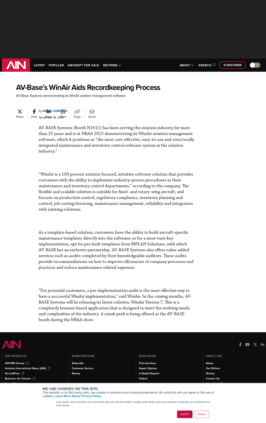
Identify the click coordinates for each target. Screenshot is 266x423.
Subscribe (233, 65)
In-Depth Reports (149, 373)
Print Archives (147, 363)
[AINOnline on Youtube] (247, 345)
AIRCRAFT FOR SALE (83, 65)
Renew (76, 373)
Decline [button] (201, 414)
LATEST (39, 65)
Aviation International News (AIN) (27, 368)
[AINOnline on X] (255, 345)
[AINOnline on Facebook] (240, 345)
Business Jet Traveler (20, 378)
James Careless (54, 111)
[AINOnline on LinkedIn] (262, 345)
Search (206, 65)
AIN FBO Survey (17, 363)
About (209, 363)
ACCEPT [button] (184, 414)
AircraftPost (14, 373)
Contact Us (212, 378)
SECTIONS (112, 65)
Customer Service (82, 368)
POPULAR (56, 65)
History (210, 373)
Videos (143, 378)
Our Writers (213, 368)
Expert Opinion (148, 368)
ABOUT (187, 65)
